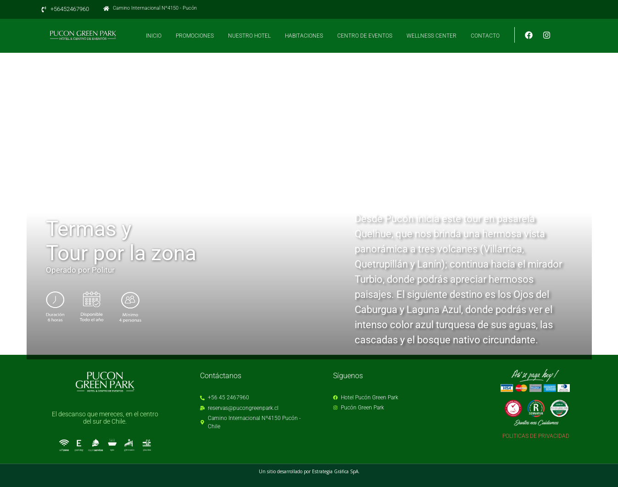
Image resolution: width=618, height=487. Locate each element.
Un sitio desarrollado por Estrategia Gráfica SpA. (309, 471)
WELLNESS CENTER (431, 36)
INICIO (153, 36)
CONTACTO (485, 36)
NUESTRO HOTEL (249, 36)
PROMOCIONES (195, 36)
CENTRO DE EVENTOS (364, 36)
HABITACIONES (304, 36)
